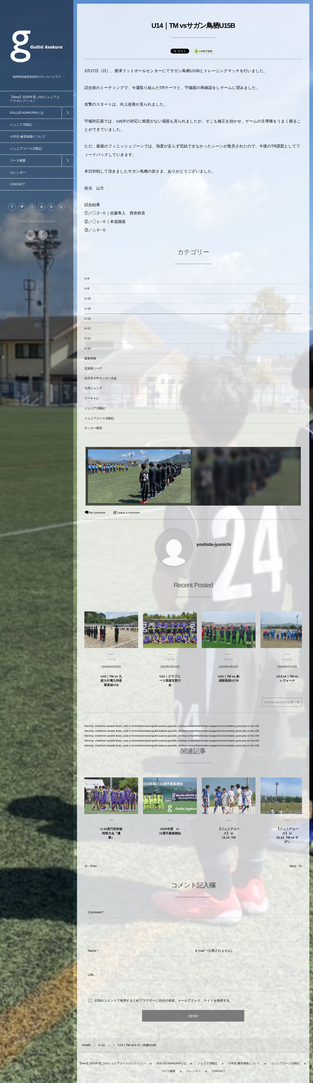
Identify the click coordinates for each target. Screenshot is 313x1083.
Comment (95, 912)
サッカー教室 (93, 428)
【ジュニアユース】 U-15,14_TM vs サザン (287, 839)
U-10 (87, 348)
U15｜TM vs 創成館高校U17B (228, 682)
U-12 (87, 328)
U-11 (87, 338)
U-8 (86, 288)
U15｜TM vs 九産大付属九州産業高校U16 (111, 684)
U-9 (86, 278)
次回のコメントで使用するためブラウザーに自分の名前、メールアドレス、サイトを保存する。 (163, 1000)
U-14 (87, 308)
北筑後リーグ (93, 368)
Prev (90, 866)
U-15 (87, 298)
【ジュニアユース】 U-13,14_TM (229, 837)
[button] (61, 210)
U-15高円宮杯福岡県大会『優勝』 (111, 837)
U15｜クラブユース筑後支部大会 (170, 684)
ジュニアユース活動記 (99, 418)
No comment (97, 512)
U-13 (87, 318)
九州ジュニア (93, 388)
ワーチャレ (91, 398)
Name (92, 950)
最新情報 (90, 358)
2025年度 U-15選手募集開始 (170, 835)
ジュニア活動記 (94, 408)
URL (91, 975)
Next (296, 866)
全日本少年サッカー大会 (100, 378)
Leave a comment (128, 512)
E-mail (199, 950)
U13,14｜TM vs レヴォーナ (287, 682)
